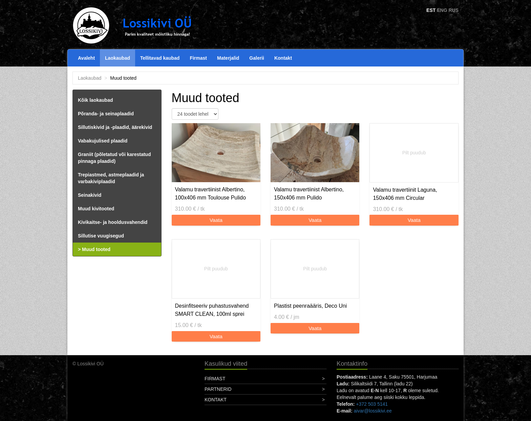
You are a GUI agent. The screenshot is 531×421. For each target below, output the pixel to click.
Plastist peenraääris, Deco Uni (310, 306)
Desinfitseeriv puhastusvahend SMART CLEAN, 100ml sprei (212, 310)
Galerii (256, 58)
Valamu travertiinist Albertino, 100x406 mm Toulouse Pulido (210, 193)
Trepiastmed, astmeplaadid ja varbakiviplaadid (111, 178)
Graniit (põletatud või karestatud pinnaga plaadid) (114, 158)
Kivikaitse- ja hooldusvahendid (112, 222)
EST (431, 10)
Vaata (216, 220)
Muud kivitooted (96, 208)
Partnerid (218, 389)
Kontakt (283, 58)
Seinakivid (89, 195)
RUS (453, 10)
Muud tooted (96, 249)
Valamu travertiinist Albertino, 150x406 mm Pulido (309, 193)
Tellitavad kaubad (159, 58)
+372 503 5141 (372, 404)
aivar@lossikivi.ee (373, 411)
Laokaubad (117, 58)
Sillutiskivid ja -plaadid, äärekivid (115, 127)
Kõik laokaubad (95, 100)
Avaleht (86, 58)
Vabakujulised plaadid (102, 140)
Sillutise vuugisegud (101, 235)
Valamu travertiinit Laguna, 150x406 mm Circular (405, 194)
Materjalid (228, 58)
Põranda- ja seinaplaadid (106, 113)
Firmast (198, 58)
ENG (442, 10)
